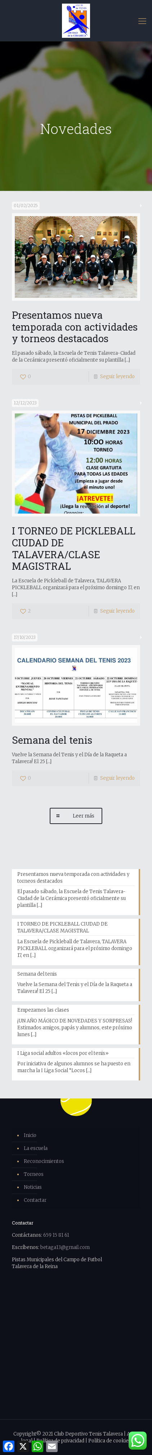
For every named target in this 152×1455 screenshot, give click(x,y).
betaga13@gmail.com (65, 1247)
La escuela (36, 1148)
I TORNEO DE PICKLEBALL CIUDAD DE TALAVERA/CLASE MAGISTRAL (73, 548)
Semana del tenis (52, 739)
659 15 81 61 (56, 1235)
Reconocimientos (44, 1161)
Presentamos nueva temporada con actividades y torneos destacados (75, 326)
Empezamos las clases (43, 1010)
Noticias (33, 1187)
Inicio (30, 1135)
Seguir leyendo (117, 376)
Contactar (35, 1200)
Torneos (34, 1174)
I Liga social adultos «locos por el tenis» (62, 1053)
